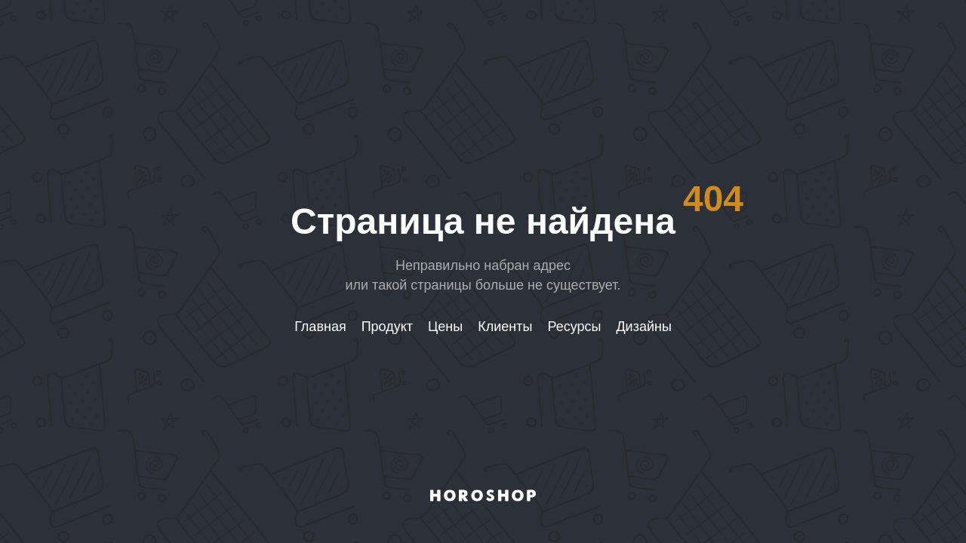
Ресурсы (574, 326)
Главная (320, 326)
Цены (445, 326)
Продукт (387, 326)
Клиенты (505, 326)
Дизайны (643, 326)
